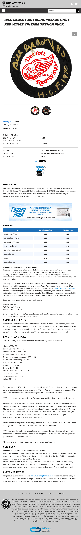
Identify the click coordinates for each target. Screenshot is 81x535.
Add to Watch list (10, 128)
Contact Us (60, 493)
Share (35, 161)
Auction (43, 156)
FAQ (50, 493)
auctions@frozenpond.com (64, 288)
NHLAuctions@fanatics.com (42, 476)
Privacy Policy (39, 493)
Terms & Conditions (23, 493)
